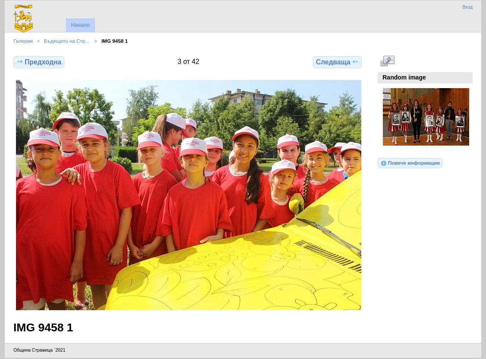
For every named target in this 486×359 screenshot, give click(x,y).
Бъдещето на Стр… (67, 41)
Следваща (337, 62)
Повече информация (410, 163)
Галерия (23, 41)
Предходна (38, 62)
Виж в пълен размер (387, 61)
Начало (80, 25)
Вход (467, 7)
